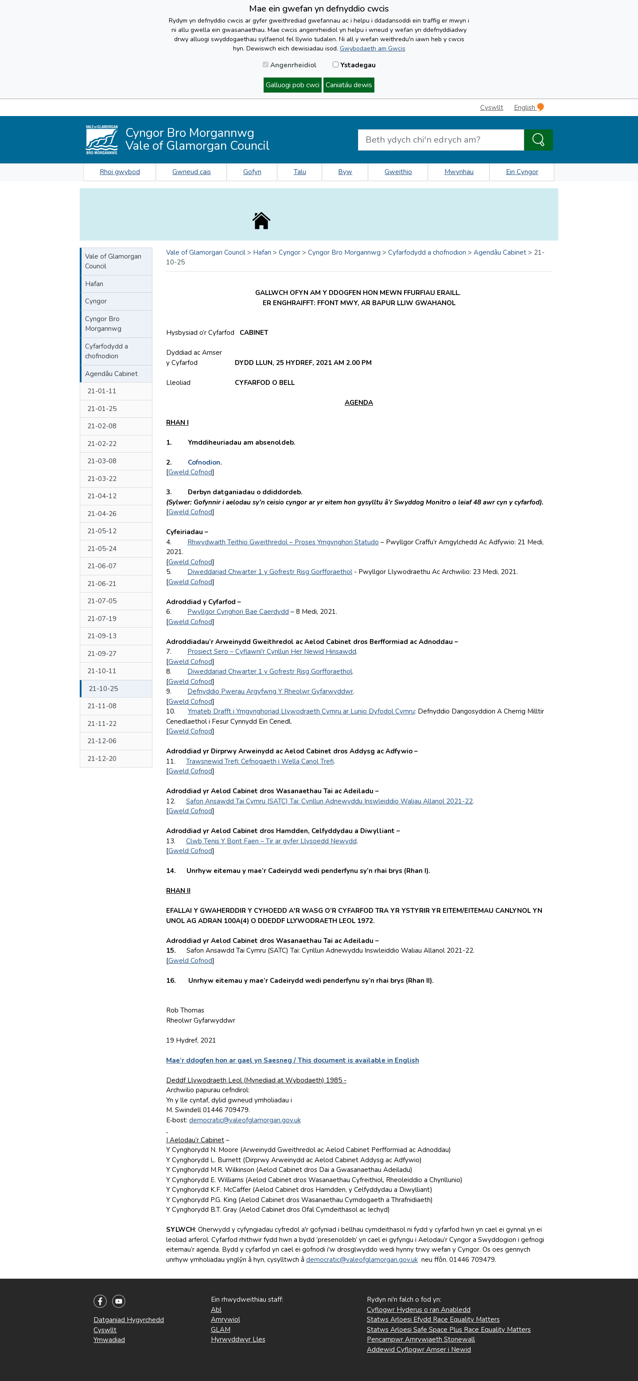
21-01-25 (102, 408)
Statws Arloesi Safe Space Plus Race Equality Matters (449, 1329)
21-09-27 (102, 653)
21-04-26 (102, 513)
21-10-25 (103, 688)
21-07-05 (102, 601)
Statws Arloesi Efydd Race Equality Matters (433, 1319)
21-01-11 (102, 391)
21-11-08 (102, 706)
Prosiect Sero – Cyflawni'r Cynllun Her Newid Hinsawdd (271, 651)
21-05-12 (102, 531)
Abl (216, 1309)
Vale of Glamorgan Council (113, 261)
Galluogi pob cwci (292, 85)
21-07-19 (102, 618)
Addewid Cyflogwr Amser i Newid (419, 1349)
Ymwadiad (109, 1339)
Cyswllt (491, 107)
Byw (345, 171)
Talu (300, 171)
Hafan (94, 283)
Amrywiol (225, 1319)
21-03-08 (102, 461)
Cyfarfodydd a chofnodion (106, 351)
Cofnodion (204, 462)
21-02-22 (102, 443)
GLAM (220, 1329)
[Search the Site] (538, 140)
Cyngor (96, 301)
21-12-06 (102, 741)
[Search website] (441, 140)
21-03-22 (102, 478)
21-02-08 (102, 426)
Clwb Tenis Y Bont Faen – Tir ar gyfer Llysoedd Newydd (271, 841)
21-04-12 (102, 496)
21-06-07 (102, 566)
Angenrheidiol (290, 65)
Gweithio (398, 171)
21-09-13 (102, 636)
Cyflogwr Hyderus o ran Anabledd (419, 1309)
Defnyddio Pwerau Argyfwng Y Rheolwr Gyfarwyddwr (270, 691)
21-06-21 (102, 583)
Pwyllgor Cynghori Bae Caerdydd (238, 611)
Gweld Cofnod (190, 472)
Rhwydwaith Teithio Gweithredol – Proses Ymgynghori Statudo (283, 542)
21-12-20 (102, 758)
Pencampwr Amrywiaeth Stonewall (421, 1339)
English (529, 107)
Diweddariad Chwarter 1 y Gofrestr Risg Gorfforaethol (269, 571)
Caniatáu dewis (349, 85)
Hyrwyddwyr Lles (238, 1339)
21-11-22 (102, 723)
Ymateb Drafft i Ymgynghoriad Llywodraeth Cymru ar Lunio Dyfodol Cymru (301, 711)
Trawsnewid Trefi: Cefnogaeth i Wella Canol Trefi (260, 761)
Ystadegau (354, 65)
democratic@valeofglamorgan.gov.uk (245, 1120)
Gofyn (252, 171)
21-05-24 (102, 548)
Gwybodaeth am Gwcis (372, 48)
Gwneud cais (191, 171)
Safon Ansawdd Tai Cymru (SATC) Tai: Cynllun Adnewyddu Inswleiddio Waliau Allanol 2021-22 (329, 801)
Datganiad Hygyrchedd (128, 1319)
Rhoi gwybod (120, 171)
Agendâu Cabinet (111, 373)
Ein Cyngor (522, 171)
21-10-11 (102, 671)
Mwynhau (459, 171)
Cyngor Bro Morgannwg (103, 324)
